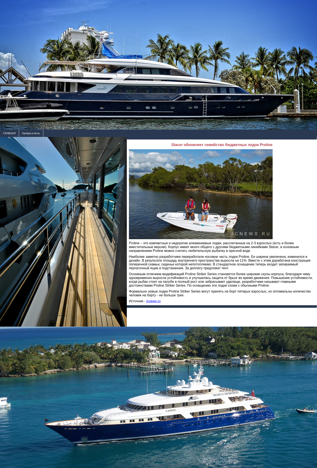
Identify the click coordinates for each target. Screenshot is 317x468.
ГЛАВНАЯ (9, 133)
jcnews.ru (153, 301)
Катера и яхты (31, 133)
